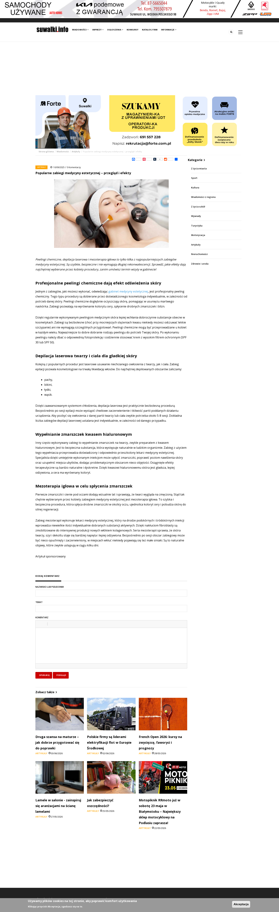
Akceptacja (241, 904)
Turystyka (196, 226)
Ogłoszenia (115, 30)
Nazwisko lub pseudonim (49, 586)
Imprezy (98, 30)
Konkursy (132, 30)
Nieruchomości (199, 254)
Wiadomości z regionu (203, 197)
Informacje (168, 30)
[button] (39, 624)
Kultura (195, 188)
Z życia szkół (198, 207)
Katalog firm (149, 30)
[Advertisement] (139, 68)
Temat (39, 602)
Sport (194, 178)
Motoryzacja (198, 235)
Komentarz (41, 617)
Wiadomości (80, 30)
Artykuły (76, 152)
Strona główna (46, 152)
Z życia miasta (199, 169)
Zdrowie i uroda (199, 264)
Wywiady (196, 216)
